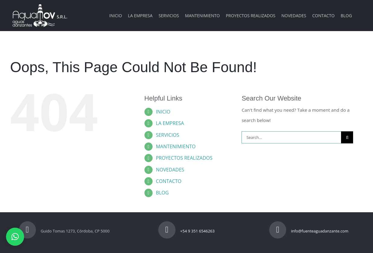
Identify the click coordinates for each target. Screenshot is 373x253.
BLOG (162, 192)
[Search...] (291, 137)
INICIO (163, 111)
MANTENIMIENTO (176, 146)
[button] (15, 237)
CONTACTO (169, 181)
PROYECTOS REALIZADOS (184, 158)
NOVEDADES (170, 169)
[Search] (347, 137)
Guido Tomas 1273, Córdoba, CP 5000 (64, 231)
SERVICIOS (167, 135)
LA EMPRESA (170, 123)
